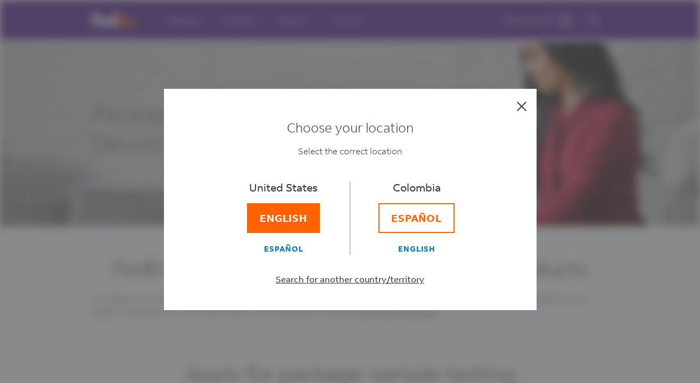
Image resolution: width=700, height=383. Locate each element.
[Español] (284, 248)
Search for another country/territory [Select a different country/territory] (350, 279)
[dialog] (350, 191)
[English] (283, 218)
